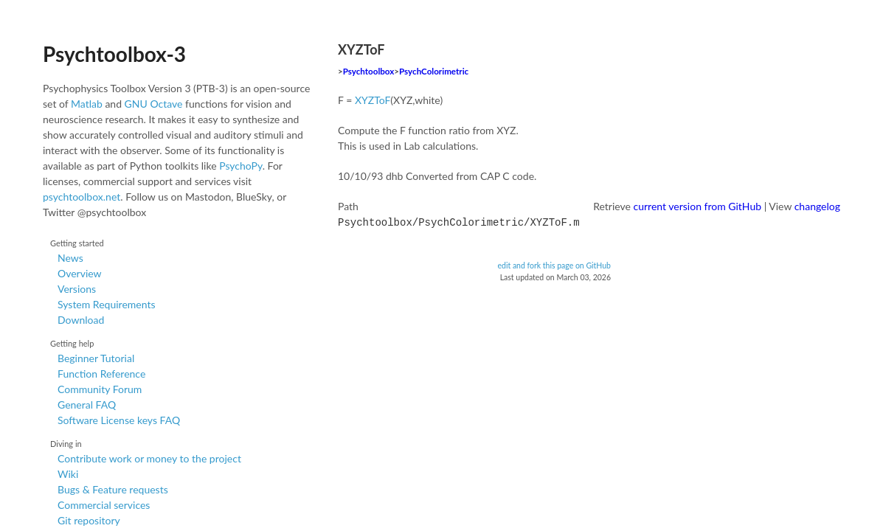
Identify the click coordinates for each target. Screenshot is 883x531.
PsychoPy (241, 165)
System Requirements (106, 304)
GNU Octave (154, 103)
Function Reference (101, 373)
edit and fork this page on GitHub (554, 264)
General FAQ (87, 404)
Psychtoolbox (369, 71)
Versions (77, 288)
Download (81, 319)
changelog (817, 206)
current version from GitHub (698, 206)
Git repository (89, 520)
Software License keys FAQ (119, 420)
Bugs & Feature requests (113, 489)
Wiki (68, 474)
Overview (80, 273)
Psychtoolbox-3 (114, 53)
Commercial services (104, 505)
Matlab (87, 103)
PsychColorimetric (433, 71)
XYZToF (372, 100)
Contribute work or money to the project (149, 458)
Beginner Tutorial (96, 358)
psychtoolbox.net (81, 196)
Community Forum (100, 389)
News (70, 257)
